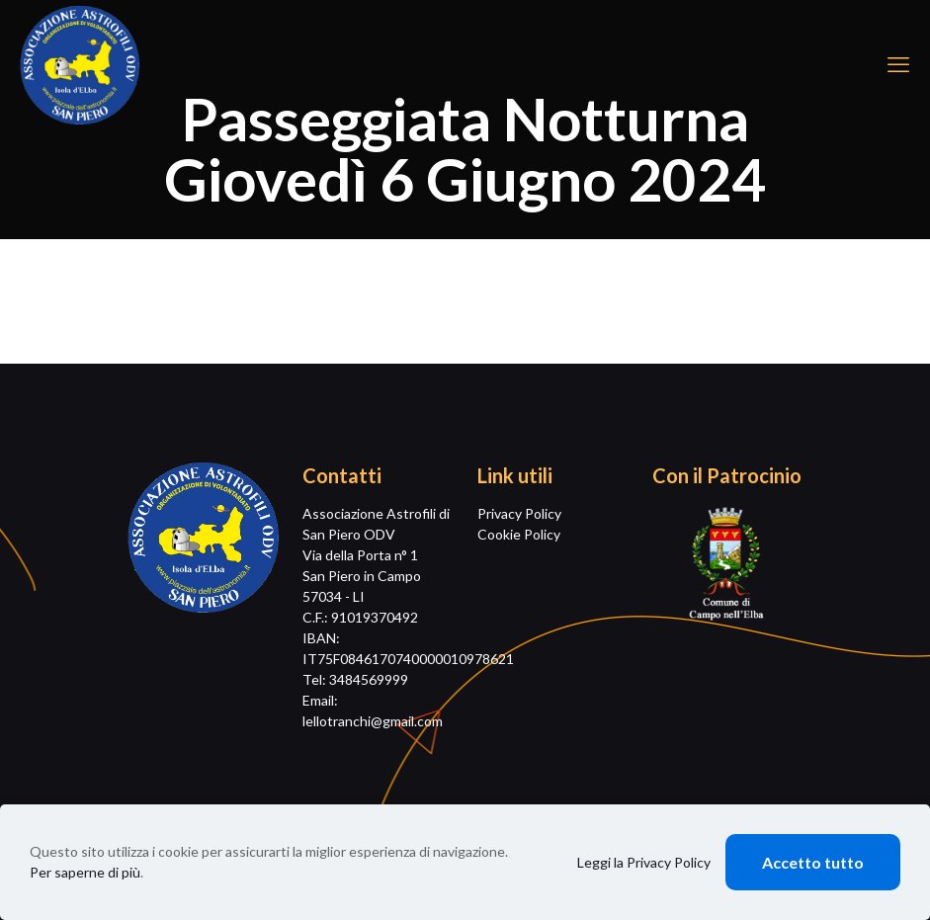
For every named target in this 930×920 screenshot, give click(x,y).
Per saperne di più (85, 872)
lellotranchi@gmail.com (372, 720)
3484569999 (368, 679)
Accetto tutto (813, 862)
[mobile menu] (898, 64)
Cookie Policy (518, 534)
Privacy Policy (519, 513)
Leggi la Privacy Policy (644, 862)
